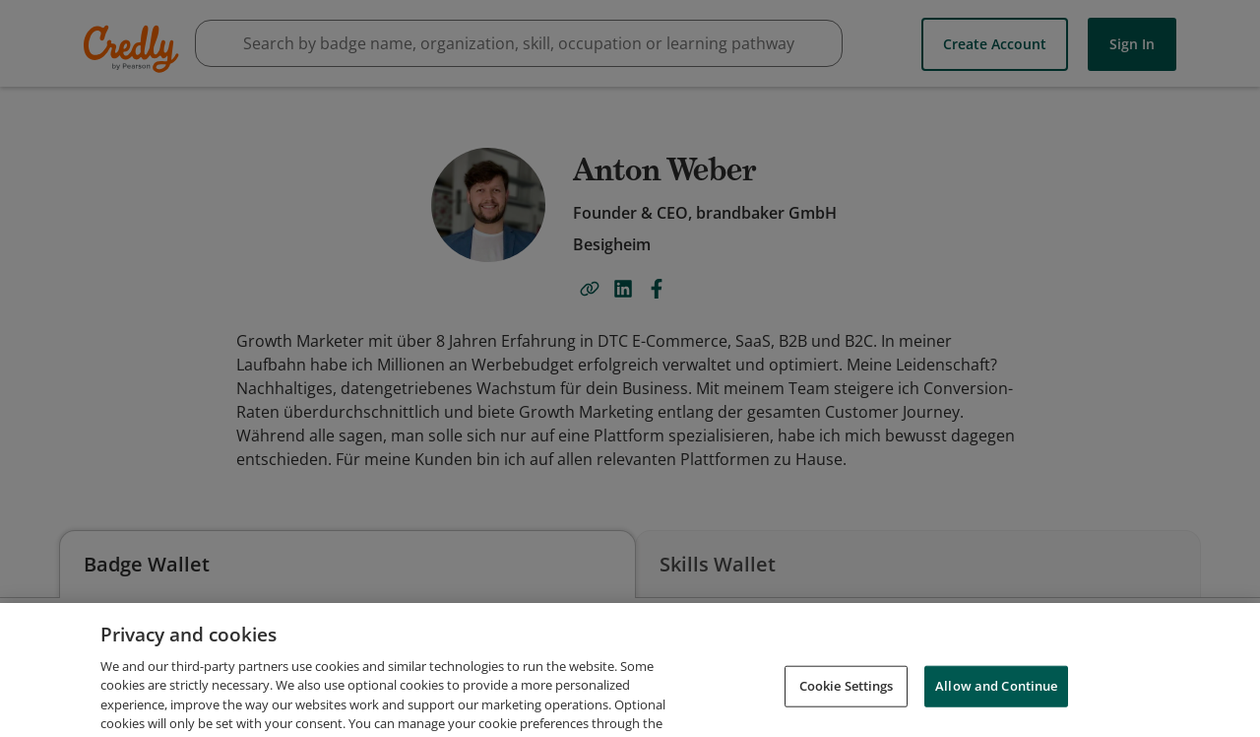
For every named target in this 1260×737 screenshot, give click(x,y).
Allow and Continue (996, 709)
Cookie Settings (846, 709)
